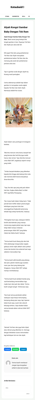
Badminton (15, 16)
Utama (7, 16)
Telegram (23, 349)
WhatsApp (15, 349)
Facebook (7, 349)
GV (29, 16)
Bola (23, 16)
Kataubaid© (17, 7)
